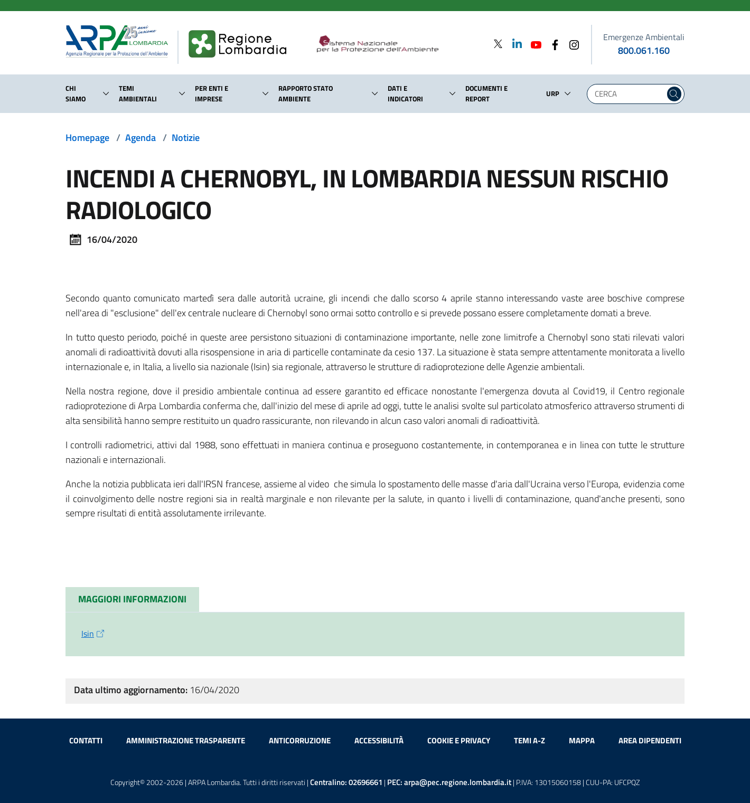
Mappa (582, 740)
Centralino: (346, 782)
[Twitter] (498, 43)
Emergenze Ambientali (644, 37)
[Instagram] (570, 43)
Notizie (186, 137)
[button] (106, 93)
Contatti (85, 740)
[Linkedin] (513, 43)
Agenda (140, 137)
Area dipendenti (649, 740)
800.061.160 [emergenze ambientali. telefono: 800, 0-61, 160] (644, 50)
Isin (94, 633)
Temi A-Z (529, 740)
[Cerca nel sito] (674, 94)
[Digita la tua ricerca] (628, 93)
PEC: (449, 782)
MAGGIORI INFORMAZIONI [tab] (132, 599)
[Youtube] (532, 43)
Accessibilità (379, 740)
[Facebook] (551, 43)
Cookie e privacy (458, 740)
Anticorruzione (300, 740)
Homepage (87, 137)
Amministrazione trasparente (185, 740)
